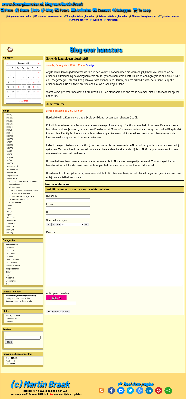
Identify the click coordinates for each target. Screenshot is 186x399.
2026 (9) (9, 114)
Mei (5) (9, 211)
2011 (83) (9, 160)
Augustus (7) (12, 178)
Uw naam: (52, 196)
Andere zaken (12, 262)
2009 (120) (9, 226)
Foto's (8, 275)
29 (39, 91)
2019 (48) (9, 136)
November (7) (12, 169)
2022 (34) (9, 127)
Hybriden (97, 19)
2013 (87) (9, 154)
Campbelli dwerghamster (80, 16)
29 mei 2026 (23, 101)
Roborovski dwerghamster (113, 16)
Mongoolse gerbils (12, 268)
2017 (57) (9, 142)
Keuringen (112, 19)
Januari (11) (11, 223)
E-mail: (50, 204)
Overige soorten (13, 259)
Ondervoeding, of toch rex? (19, 193)
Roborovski (11, 253)
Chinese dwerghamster (144, 16)
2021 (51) (9, 130)
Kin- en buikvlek (15, 202)
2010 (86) (9, 163)
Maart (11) (10, 217)
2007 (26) (9, 232)
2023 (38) (9, 124)
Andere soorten (79, 19)
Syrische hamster (170, 16)
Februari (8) (11, 220)
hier (51, 394)
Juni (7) (10, 208)
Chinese (10, 256)
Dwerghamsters (12, 244)
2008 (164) (9, 229)
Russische (11, 247)
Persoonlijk (10, 277)
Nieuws (8, 271)
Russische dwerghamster (48, 16)
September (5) (12, 175)
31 (13, 96)
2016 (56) (9, 145)
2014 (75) (9, 151)
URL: (49, 212)
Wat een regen (14, 187)
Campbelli (10, 250)
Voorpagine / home (13, 315)
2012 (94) (9, 157)
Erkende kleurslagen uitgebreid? (21, 196)
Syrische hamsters (13, 265)
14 (33, 82)
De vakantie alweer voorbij (19, 199)
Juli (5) (9, 205)
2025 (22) (9, 117)
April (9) (10, 214)
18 (18, 87)
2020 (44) (9, 133)
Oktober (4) (11, 172)
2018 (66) (9, 139)
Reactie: (51, 232)
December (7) (12, 166)
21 (33, 87)
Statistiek (9, 321)
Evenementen (11, 281)
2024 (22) (9, 120)
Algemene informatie (19, 16)
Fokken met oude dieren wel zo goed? (23, 190)
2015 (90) (9, 148)
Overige (9, 284)
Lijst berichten (11, 318)
